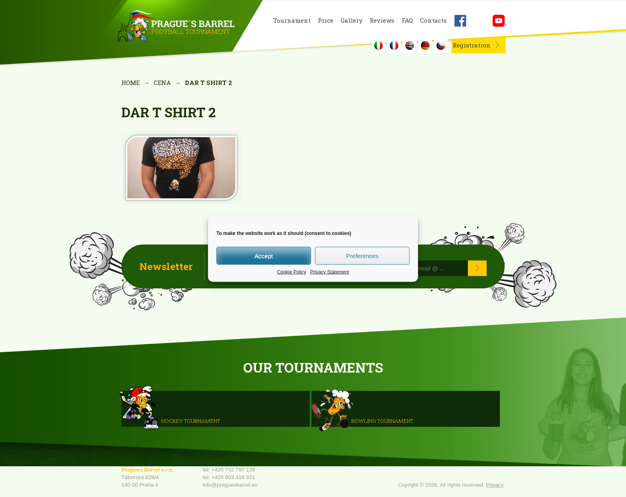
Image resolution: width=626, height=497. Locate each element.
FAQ (407, 20)
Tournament (292, 20)
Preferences (362, 255)
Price (325, 20)
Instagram (479, 21)
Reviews (382, 20)
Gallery (352, 20)
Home (130, 83)
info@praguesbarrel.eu (230, 485)
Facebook (460, 21)
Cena (162, 83)
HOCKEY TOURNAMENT (190, 420)
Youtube (499, 21)
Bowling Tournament (382, 420)
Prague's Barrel (176, 26)
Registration (472, 45)
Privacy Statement (329, 272)
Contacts (433, 20)
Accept (264, 255)
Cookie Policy (291, 272)
